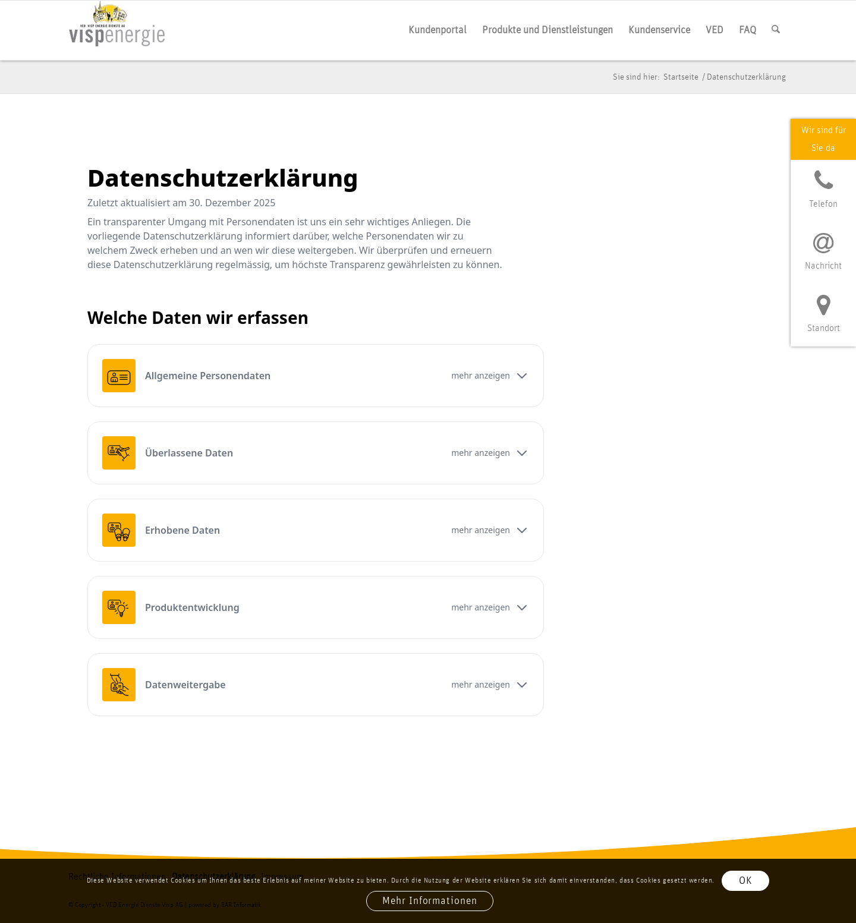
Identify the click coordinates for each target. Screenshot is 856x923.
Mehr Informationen (429, 901)
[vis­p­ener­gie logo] (118, 30)
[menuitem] (437, 30)
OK (746, 880)
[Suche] (776, 30)
